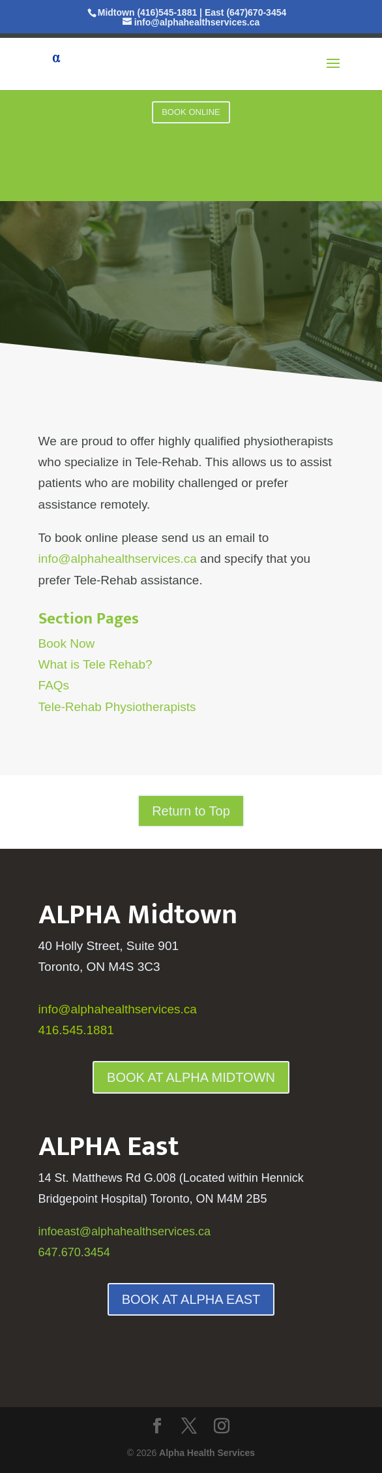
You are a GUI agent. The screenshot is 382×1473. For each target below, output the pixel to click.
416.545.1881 (76, 1030)
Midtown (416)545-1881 (148, 12)
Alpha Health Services (207, 1453)
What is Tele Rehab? (95, 664)
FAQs (54, 685)
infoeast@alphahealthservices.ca (124, 1231)
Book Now (66, 643)
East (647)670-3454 (245, 12)
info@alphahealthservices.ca (117, 558)
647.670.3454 (74, 1252)
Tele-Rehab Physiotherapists (117, 707)
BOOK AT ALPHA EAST (191, 1299)
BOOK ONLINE (191, 112)
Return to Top (191, 811)
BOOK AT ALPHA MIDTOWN (191, 1077)
